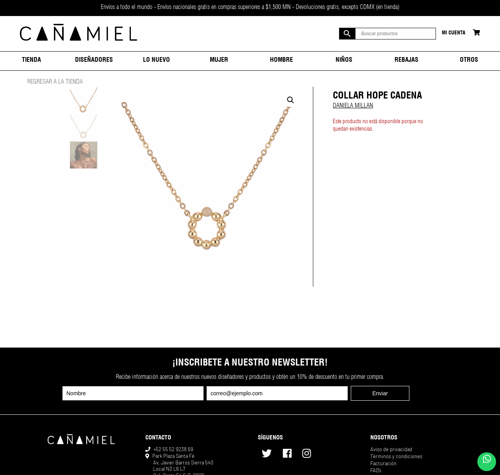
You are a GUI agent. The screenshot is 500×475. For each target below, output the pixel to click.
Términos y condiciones (396, 456)
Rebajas (406, 60)
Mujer (219, 60)
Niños (344, 60)
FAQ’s (375, 470)
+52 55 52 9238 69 (173, 449)
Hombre (281, 60)
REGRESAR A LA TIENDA (55, 82)
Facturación (383, 463)
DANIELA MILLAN (353, 106)
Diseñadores (94, 60)
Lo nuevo (156, 60)
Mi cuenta (453, 33)
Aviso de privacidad (391, 449)
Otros (469, 60)
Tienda (31, 60)
